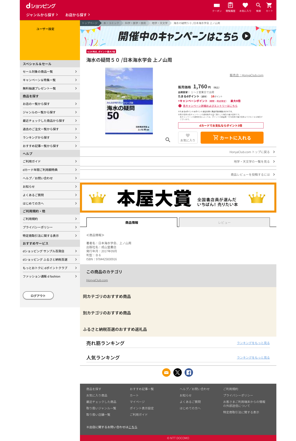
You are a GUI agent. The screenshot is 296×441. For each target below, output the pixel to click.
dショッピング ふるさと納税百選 (45, 259)
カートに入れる (232, 137)
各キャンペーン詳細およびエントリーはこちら (210, 106)
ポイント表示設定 (142, 408)
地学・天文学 (160, 23)
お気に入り (187, 140)
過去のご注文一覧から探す (41, 129)
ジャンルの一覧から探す (39, 112)
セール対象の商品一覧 (38, 71)
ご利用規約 (30, 219)
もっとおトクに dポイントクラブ (45, 268)
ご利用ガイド (32, 161)
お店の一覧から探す (36, 104)
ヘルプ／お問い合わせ (38, 178)
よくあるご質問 (33, 195)
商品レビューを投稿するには (250, 174)
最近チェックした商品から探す (44, 120)
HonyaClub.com (97, 280)
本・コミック (111, 23)
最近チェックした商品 (101, 402)
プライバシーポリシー (38, 227)
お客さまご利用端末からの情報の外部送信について (244, 404)
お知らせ (29, 186)
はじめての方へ (33, 203)
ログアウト (38, 296)
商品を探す (93, 389)
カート (134, 395)
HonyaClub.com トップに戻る (249, 151)
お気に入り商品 (96, 395)
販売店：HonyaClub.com (247, 75)
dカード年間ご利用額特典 (40, 170)
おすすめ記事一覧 (142, 389)
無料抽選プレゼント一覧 (39, 88)
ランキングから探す (36, 137)
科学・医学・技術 (135, 23)
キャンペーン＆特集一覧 (39, 80)
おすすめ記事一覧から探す (41, 146)
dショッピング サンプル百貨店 (43, 251)
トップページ (90, 23)
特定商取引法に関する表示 (41, 235)
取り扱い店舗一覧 (98, 414)
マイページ (137, 402)
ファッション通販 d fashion (41, 276)
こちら (132, 427)
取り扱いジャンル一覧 (101, 408)
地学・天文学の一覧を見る (252, 161)
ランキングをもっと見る (253, 343)
